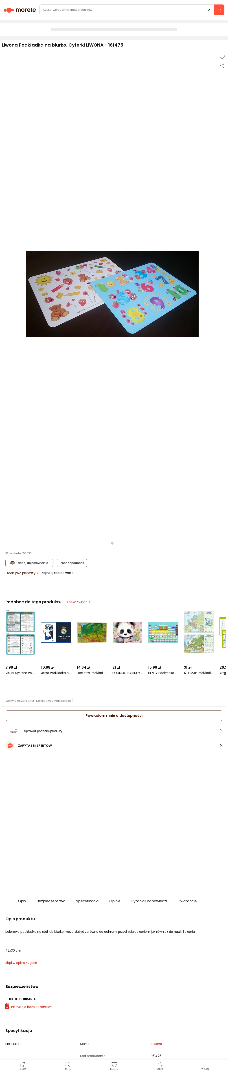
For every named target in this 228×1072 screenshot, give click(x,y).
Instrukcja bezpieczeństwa (29, 1007)
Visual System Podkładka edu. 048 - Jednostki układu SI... (20, 673)
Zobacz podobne (72, 563)
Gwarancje (187, 901)
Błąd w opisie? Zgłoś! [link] (21, 963)
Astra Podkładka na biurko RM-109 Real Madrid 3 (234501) (56, 673)
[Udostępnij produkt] (222, 65)
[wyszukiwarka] (131, 9)
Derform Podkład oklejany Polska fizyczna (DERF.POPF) (92, 673)
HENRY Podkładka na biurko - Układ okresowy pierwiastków (163, 673)
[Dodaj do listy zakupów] (222, 57)
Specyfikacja (87, 901)
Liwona (156, 1044)
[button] (112, 294)
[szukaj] (219, 9)
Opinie (115, 901)
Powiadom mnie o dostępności (114, 715)
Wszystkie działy (208, 9)
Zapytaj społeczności (58, 573)
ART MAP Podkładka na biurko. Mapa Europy (199, 673)
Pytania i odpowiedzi (149, 901)
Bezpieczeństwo (51, 901)
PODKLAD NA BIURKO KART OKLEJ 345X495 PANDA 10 (127, 673)
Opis (22, 901)
